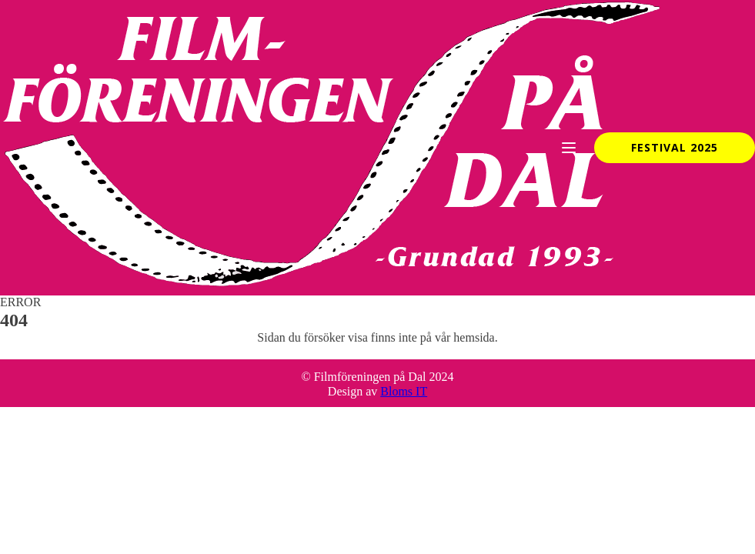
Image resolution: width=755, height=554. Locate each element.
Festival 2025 (674, 147)
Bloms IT (403, 391)
